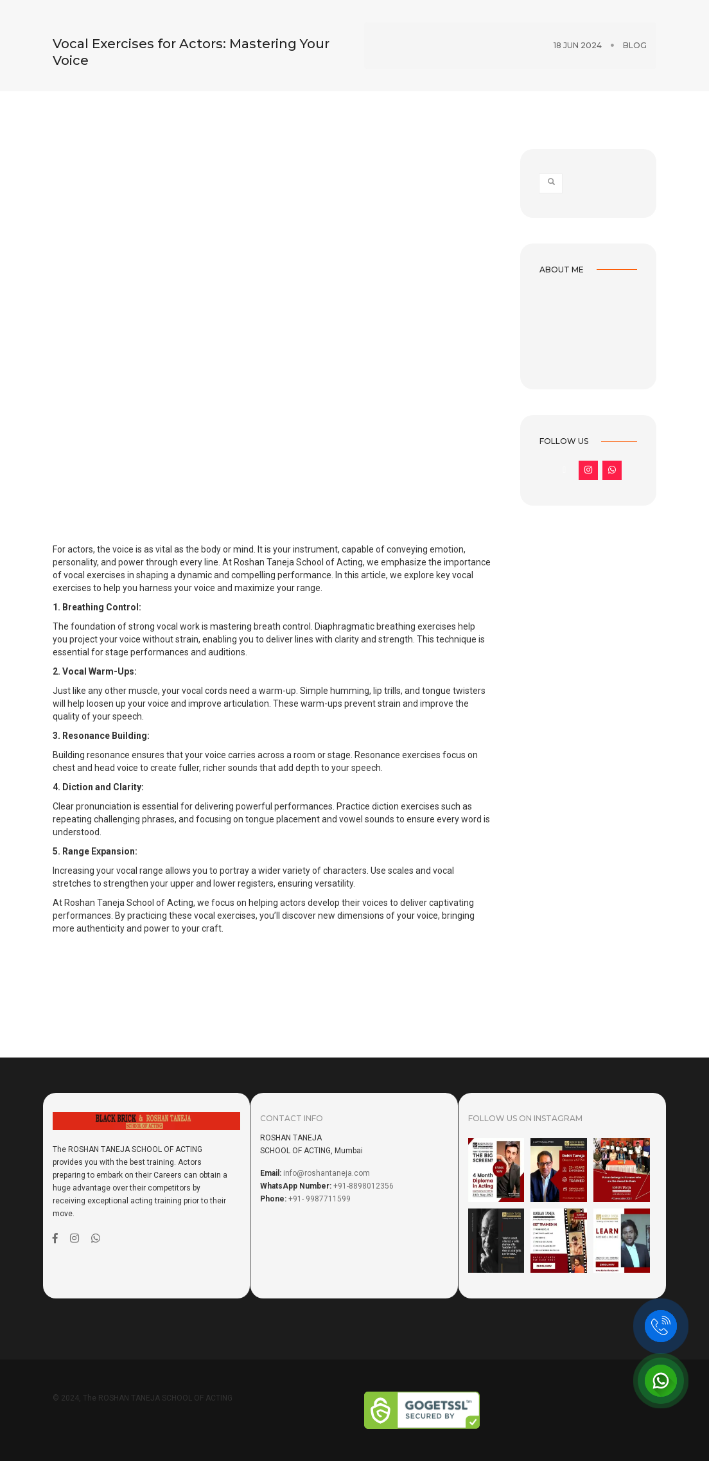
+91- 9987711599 (319, 1198)
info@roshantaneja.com (326, 1173)
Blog (635, 34)
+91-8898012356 (363, 1186)
